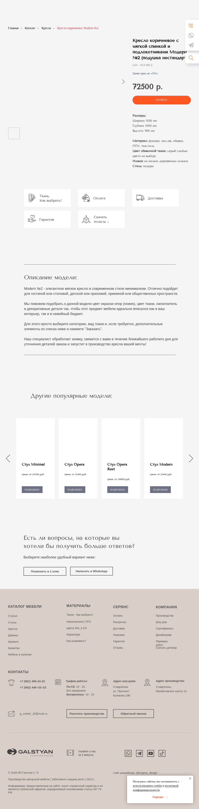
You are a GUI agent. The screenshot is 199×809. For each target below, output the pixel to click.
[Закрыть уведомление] (190, 778)
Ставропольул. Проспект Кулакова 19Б (121, 691)
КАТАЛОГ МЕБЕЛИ (25, 606)
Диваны (13, 635)
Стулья (12, 615)
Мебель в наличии (19, 654)
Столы (12, 622)
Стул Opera (74, 464)
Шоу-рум (161, 622)
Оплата (117, 615)
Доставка (119, 628)
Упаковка (119, 634)
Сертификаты (164, 628)
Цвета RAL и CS (76, 628)
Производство (165, 615)
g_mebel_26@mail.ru (33, 713)
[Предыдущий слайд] (8, 458)
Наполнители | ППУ (78, 621)
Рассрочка (119, 622)
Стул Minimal (33, 464)
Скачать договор (166, 647)
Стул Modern (161, 464)
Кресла (46, 28)
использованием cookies (147, 785)
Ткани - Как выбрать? (79, 614)
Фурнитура (73, 634)
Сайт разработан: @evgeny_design (135, 772)
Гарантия (119, 641)
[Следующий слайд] (123, 81)
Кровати (13, 641)
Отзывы (118, 647)
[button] (191, 25)
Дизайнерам (163, 634)
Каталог (30, 28)
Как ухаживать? (76, 640)
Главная (13, 28)
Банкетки (14, 648)
